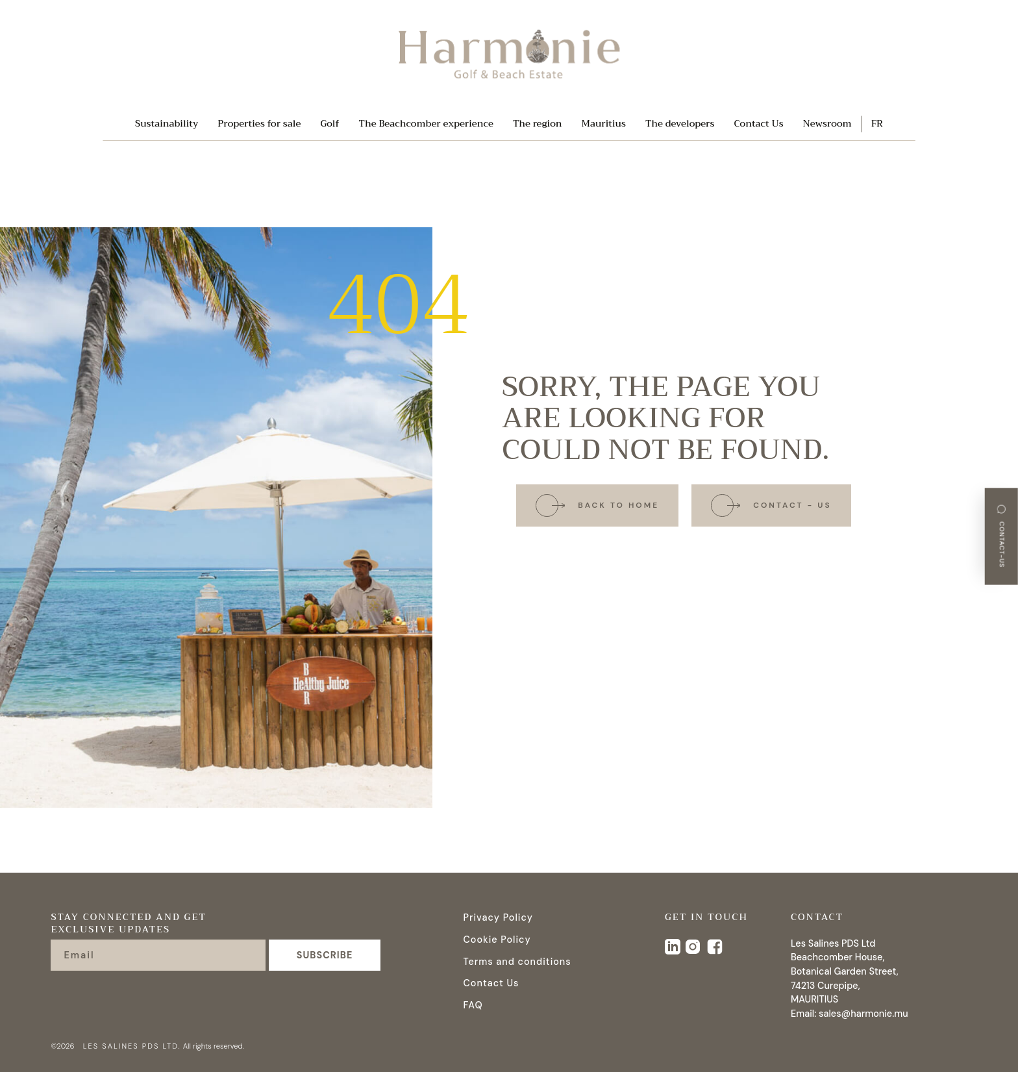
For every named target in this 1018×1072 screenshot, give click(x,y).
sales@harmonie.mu (863, 1013)
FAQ (472, 1005)
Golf (329, 124)
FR (877, 124)
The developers (680, 124)
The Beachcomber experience (426, 124)
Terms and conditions (517, 961)
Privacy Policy (498, 917)
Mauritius (604, 124)
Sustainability (166, 124)
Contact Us (758, 124)
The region (537, 124)
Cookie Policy (496, 939)
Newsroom (827, 124)
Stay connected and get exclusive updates (128, 925)
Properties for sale (259, 124)
